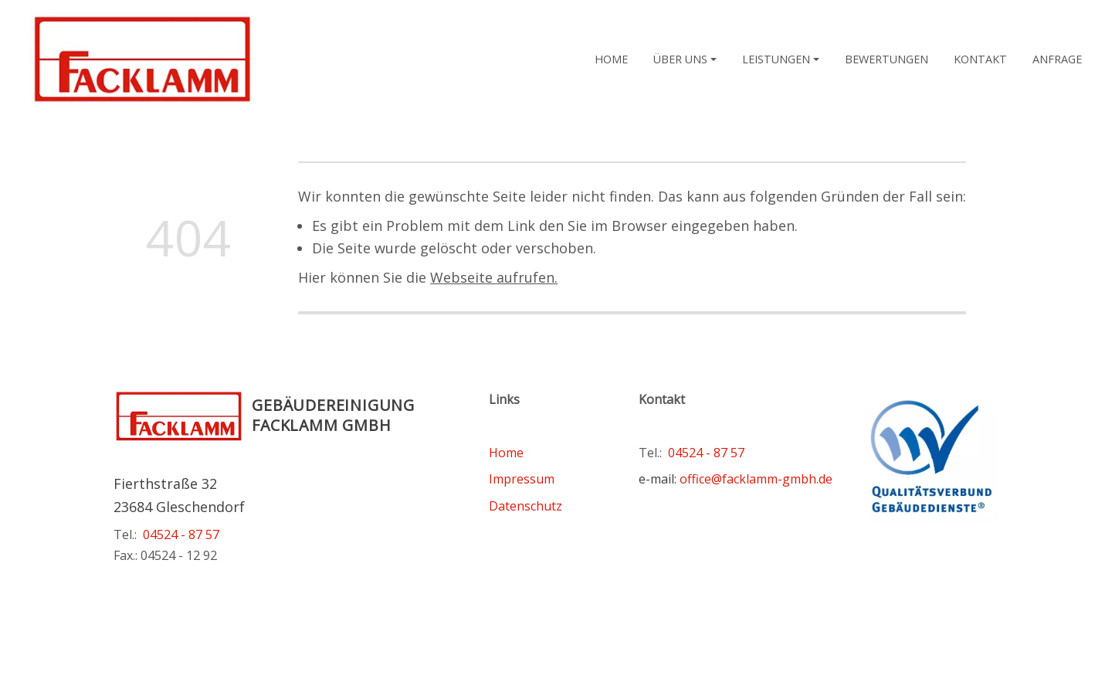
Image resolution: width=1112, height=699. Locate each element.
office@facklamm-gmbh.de (756, 478)
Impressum (521, 478)
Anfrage (1057, 59)
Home (611, 59)
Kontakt (980, 59)
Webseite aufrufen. (494, 277)
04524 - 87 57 (181, 534)
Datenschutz (525, 505)
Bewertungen (886, 59)
